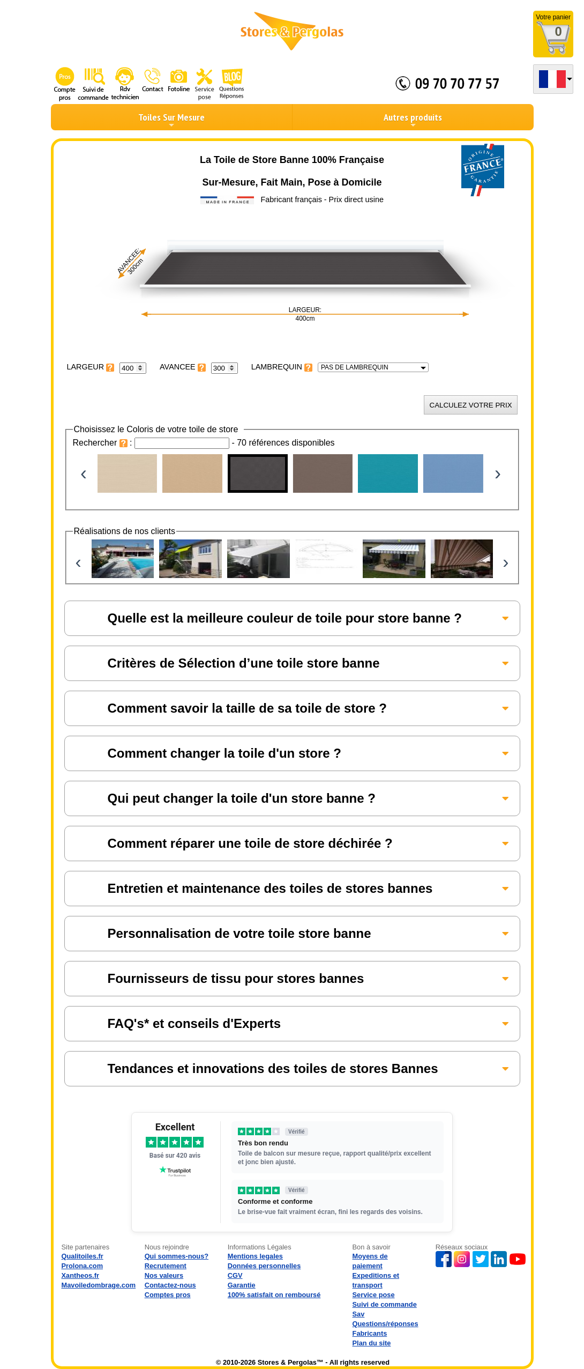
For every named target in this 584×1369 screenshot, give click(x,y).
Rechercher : (104, 442)
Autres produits (413, 120)
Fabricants (370, 1333)
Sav (359, 1314)
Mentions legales (255, 1256)
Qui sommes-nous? (176, 1256)
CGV (235, 1275)
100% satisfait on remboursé (274, 1295)
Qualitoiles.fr (82, 1256)
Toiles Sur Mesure (171, 120)
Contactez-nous (170, 1285)
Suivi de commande (385, 1304)
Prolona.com (82, 1266)
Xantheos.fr (80, 1275)
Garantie (242, 1285)
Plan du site (372, 1343)
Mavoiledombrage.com (99, 1285)
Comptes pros (168, 1295)
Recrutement (165, 1266)
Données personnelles (264, 1266)
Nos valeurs (164, 1275)
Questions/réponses (385, 1324)
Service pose (374, 1295)
